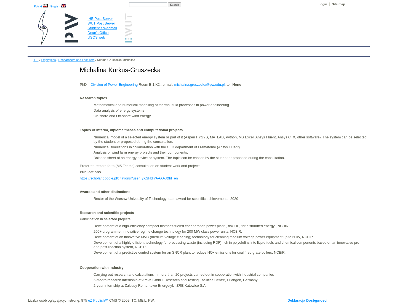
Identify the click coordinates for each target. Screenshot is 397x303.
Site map (338, 4)
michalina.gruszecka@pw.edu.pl (199, 84)
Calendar (53, 50)
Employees (117, 50)
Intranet (256, 50)
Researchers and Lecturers (76, 59)
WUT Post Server (101, 23)
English (58, 6)
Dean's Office (98, 33)
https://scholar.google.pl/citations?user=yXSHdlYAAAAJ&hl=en (129, 178)
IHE (35, 50)
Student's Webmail (102, 28)
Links (238, 50)
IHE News (75, 50)
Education (142, 50)
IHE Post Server (100, 19)
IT (224, 50)
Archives (208, 50)
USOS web (96, 37)
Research (165, 50)
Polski (41, 6)
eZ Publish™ (98, 300)
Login (322, 4)
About (96, 50)
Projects (187, 50)
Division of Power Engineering (114, 84)
